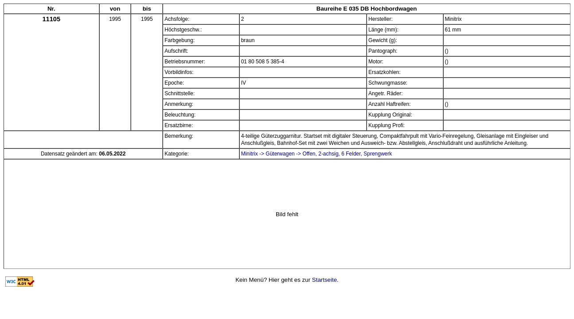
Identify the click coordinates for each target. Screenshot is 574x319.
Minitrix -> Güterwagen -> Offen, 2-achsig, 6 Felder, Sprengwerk (316, 154)
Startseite (324, 279)
